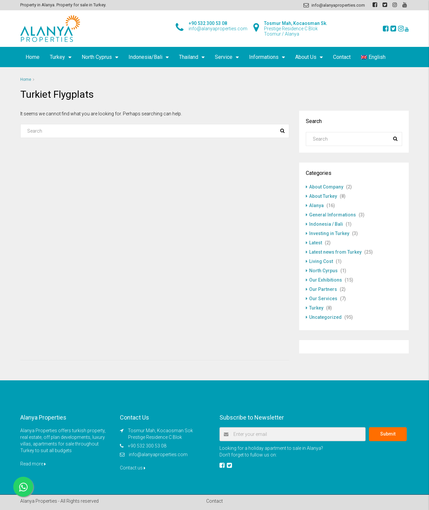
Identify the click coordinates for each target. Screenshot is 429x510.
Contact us (132, 467)
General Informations (332, 214)
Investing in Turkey (329, 233)
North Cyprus (97, 57)
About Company (326, 187)
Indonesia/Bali (145, 57)
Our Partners (323, 289)
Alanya (316, 205)
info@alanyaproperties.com (158, 454)
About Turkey (323, 196)
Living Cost (321, 261)
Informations (264, 57)
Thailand (188, 57)
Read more (33, 463)
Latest (315, 242)
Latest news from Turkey (335, 252)
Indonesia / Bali (326, 224)
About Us (305, 57)
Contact (342, 57)
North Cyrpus (323, 270)
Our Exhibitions (325, 280)
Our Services (323, 298)
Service (223, 57)
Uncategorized (325, 317)
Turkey (57, 57)
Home (33, 57)
